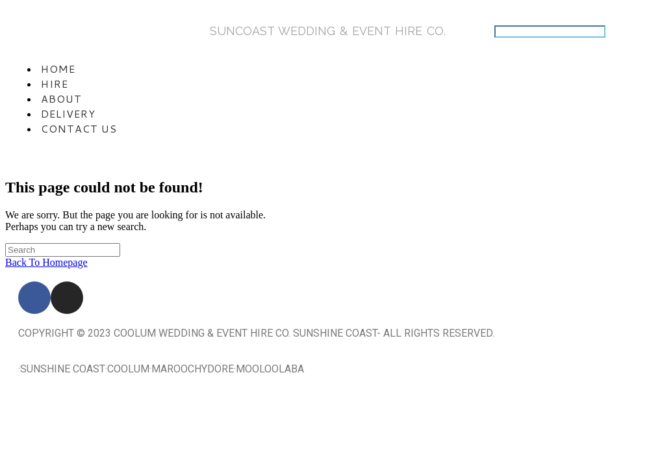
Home (58, 68)
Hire (54, 83)
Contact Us (79, 128)
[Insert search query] (62, 250)
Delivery (68, 113)
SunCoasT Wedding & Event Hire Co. (328, 31)
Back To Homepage (46, 262)
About (61, 98)
